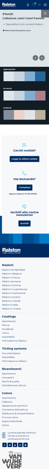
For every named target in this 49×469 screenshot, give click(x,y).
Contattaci (24, 185)
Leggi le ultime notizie (24, 156)
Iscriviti (24, 220)
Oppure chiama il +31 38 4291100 (23, 191)
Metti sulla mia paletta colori (18, 31)
